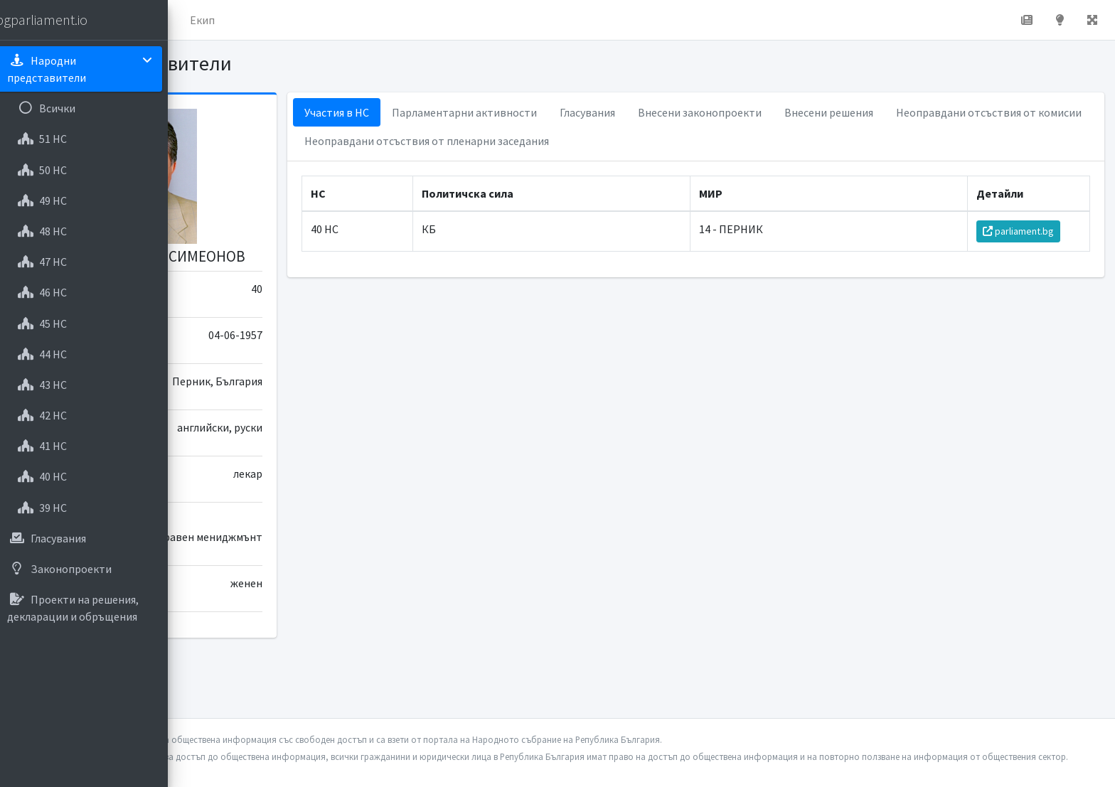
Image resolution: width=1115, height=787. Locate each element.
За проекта (316, 20)
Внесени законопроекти (833, 112)
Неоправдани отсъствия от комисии (530, 141)
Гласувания (720, 112)
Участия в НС (469, 112)
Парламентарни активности (597, 112)
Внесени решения (961, 112)
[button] (199, 20)
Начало (246, 20)
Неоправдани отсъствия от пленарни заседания (768, 141)
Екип (380, 20)
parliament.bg (1026, 231)
